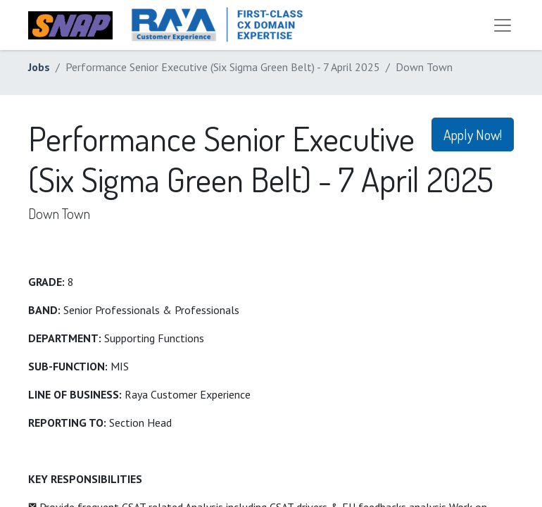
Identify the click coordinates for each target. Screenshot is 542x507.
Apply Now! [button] (472, 134)
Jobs (39, 67)
